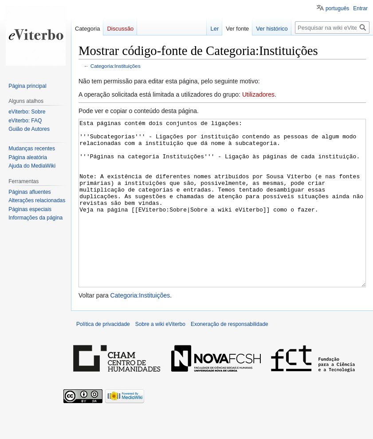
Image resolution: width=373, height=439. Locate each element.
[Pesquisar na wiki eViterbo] (332, 27)
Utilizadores (258, 94)
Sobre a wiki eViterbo (160, 357)
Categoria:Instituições (115, 66)
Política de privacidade (103, 357)
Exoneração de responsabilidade (229, 357)
